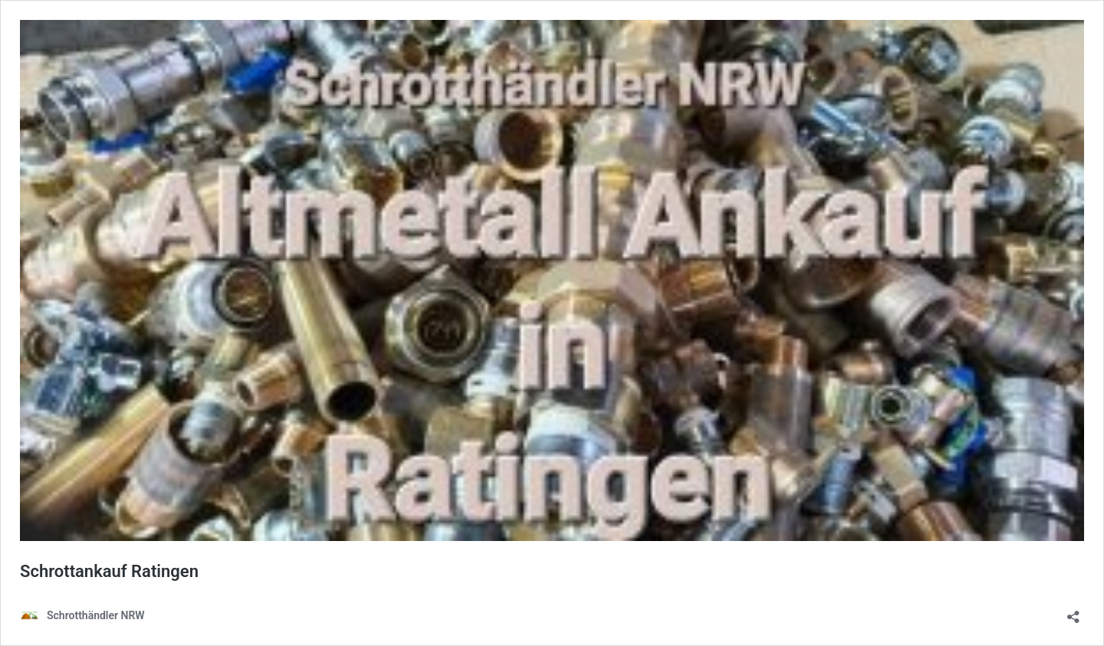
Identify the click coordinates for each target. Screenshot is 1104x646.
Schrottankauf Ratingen (109, 571)
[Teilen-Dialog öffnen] (1073, 612)
